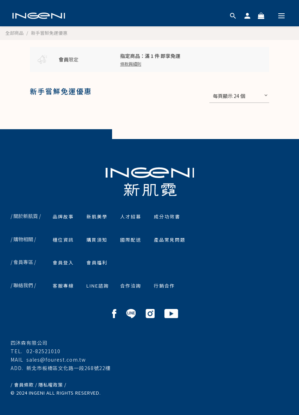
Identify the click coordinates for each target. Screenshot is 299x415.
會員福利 (97, 262)
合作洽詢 (130, 285)
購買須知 (97, 239)
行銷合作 (164, 285)
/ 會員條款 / (24, 384)
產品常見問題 (170, 239)
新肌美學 (97, 216)
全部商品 (14, 32)
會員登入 (63, 262)
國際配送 (130, 239)
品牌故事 (63, 216)
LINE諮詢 (97, 285)
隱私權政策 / (52, 384)
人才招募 (130, 216)
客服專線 (63, 285)
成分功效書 (167, 216)
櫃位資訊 (63, 239)
